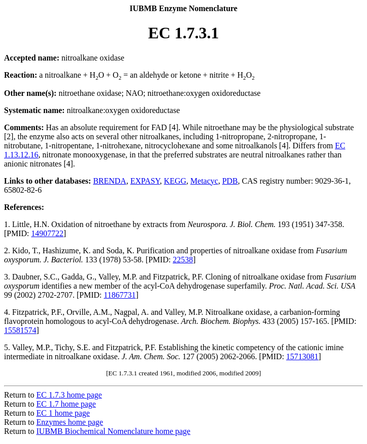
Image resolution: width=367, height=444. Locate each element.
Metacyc (204, 181)
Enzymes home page (69, 422)
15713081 (302, 356)
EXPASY (145, 181)
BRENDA (110, 181)
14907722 (47, 233)
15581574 (20, 330)
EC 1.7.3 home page (69, 395)
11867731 (120, 295)
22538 (183, 259)
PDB (230, 181)
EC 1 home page (63, 413)
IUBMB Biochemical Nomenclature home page (113, 431)
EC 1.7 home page (66, 404)
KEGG (175, 181)
